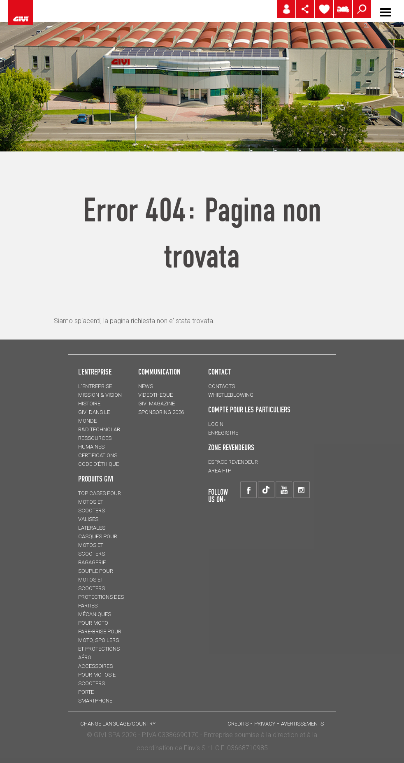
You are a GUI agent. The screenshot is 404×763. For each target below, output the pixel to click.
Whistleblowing (230, 395)
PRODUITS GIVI (96, 478)
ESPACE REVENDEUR (233, 462)
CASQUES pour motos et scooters (97, 545)
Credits (238, 724)
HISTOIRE (89, 403)
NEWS (145, 386)
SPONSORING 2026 (161, 412)
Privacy (264, 724)
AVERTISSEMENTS (302, 724)
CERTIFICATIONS (97, 455)
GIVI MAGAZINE (156, 403)
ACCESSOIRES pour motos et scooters (98, 674)
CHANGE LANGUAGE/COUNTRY (118, 724)
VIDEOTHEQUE (155, 395)
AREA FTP (219, 471)
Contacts (221, 386)
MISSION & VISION (100, 395)
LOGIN (215, 424)
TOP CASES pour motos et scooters (99, 502)
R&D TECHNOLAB (99, 429)
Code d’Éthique (98, 464)
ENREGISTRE (223, 433)
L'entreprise (95, 386)
